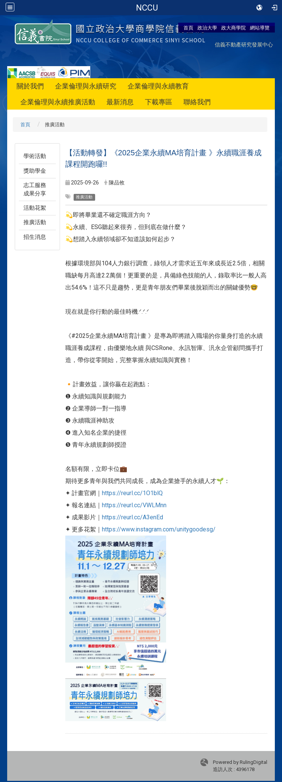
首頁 (188, 27)
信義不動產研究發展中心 (244, 44)
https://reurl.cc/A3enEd (132, 517)
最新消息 (120, 102)
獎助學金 (34, 170)
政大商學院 (233, 27)
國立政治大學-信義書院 (147, 7)
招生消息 (34, 237)
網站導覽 (260, 27)
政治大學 (207, 27)
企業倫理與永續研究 (85, 86)
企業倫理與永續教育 (158, 86)
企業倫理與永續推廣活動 (57, 102)
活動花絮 (34, 207)
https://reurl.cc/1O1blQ (132, 493)
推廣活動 (34, 222)
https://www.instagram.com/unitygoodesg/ (159, 529)
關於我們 (30, 86)
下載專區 (158, 102)
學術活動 (34, 156)
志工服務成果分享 (34, 189)
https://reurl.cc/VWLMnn (134, 505)
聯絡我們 (197, 102)
